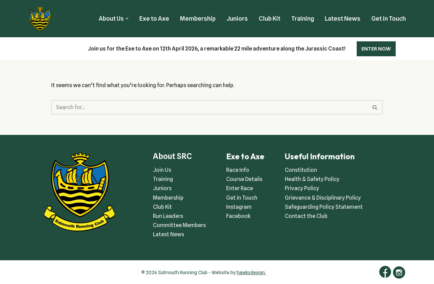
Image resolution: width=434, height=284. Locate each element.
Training (302, 18)
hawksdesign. (251, 272)
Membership (198, 18)
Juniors (237, 18)
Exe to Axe (154, 18)
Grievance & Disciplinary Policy (323, 198)
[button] (127, 18)
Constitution (301, 170)
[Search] (209, 107)
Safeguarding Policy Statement (324, 207)
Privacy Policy (302, 188)
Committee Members (179, 225)
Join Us (162, 170)
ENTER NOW (376, 49)
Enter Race (239, 188)
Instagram (239, 207)
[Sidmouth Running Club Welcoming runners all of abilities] (40, 18)
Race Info (237, 170)
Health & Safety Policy (312, 179)
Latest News (342, 18)
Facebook (238, 216)
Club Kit (269, 18)
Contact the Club (306, 216)
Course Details (244, 179)
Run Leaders (168, 216)
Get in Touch (388, 18)
